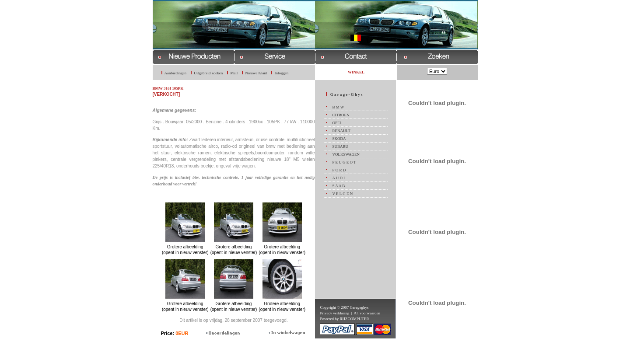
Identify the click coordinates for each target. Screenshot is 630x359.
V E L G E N (342, 194)
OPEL (337, 123)
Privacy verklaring (334, 313)
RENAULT (341, 131)
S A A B (338, 186)
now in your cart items (435, 33)
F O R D (339, 170)
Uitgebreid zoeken (208, 73)
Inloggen (281, 73)
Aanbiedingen (175, 73)
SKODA (339, 138)
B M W (338, 107)
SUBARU (340, 146)
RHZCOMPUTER (354, 319)
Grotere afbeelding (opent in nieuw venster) (185, 247)
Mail (234, 73)
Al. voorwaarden (367, 313)
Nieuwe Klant (256, 73)
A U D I (338, 178)
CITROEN (340, 115)
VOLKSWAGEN (346, 154)
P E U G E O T (344, 162)
